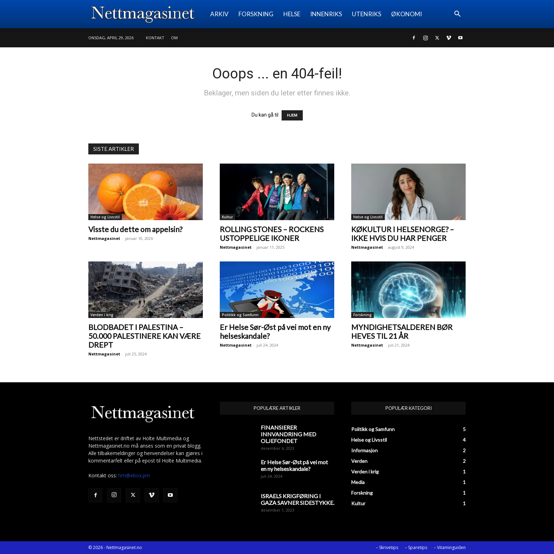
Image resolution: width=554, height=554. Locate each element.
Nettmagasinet (104, 238)
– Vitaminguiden (450, 547)
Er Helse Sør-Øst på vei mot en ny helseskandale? (294, 465)
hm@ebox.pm (134, 475)
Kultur (227, 216)
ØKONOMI (406, 14)
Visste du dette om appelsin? (135, 229)
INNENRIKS (326, 14)
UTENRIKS (366, 14)
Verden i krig (101, 314)
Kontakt (155, 37)
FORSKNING (255, 14)
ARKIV (219, 14)
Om (174, 37)
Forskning (362, 314)
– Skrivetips (387, 547)
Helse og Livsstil (105, 216)
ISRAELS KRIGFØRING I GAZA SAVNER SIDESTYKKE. (297, 499)
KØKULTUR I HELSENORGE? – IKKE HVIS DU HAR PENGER (402, 233)
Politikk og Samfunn (240, 314)
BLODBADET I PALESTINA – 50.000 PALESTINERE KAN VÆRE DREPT (144, 336)
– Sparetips (416, 547)
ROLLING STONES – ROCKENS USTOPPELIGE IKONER (272, 233)
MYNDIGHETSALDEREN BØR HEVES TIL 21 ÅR (402, 331)
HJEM (292, 115)
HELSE (291, 14)
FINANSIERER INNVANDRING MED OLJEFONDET (288, 434)
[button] (457, 14)
